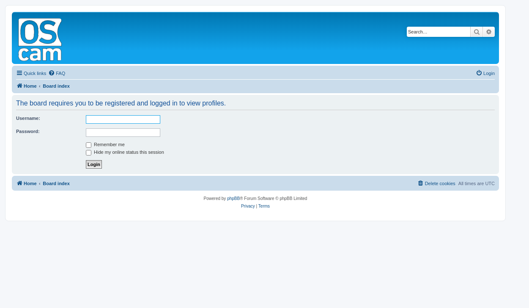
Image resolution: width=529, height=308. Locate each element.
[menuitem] (56, 73)
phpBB (233, 198)
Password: (28, 131)
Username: (28, 118)
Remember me (105, 144)
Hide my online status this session (125, 152)
